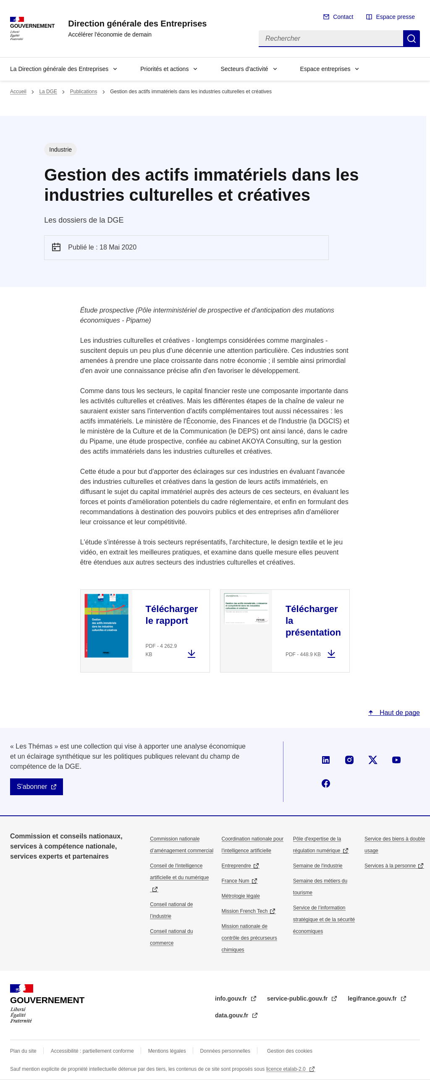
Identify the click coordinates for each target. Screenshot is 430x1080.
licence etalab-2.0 (286, 1069)
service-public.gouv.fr (298, 998)
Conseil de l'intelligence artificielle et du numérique (179, 871)
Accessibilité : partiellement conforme (92, 1051)
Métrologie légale (241, 896)
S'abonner (32, 786)
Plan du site (23, 1051)
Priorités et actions (164, 69)
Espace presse (395, 16)
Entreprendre (236, 866)
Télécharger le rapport (172, 615)
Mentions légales (167, 1051)
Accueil (18, 92)
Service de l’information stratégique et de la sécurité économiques (324, 919)
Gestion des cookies (289, 1051)
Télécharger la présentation (313, 621)
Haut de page (399, 712)
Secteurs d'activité (244, 69)
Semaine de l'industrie (318, 866)
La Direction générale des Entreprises (59, 69)
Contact (343, 16)
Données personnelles (225, 1051)
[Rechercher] (331, 38)
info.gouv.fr (232, 998)
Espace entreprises (325, 69)
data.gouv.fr (232, 1015)
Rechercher (411, 38)
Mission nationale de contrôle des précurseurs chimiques (249, 938)
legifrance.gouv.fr (373, 998)
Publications (83, 92)
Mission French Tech (245, 911)
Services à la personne (390, 866)
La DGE (48, 92)
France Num (235, 881)
